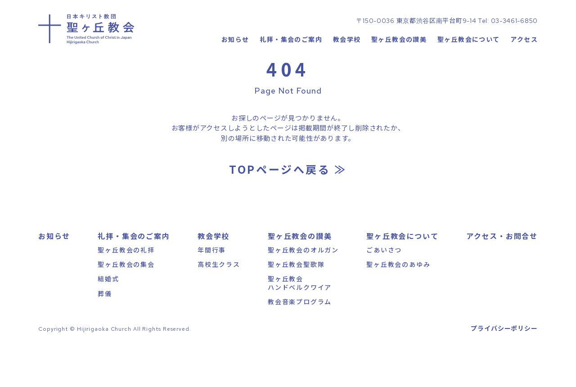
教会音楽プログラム (300, 340)
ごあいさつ (384, 288)
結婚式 (108, 317)
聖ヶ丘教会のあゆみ (398, 302)
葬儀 (105, 332)
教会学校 (346, 65)
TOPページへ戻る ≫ (288, 208)
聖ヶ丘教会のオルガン (303, 288)
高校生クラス (219, 302)
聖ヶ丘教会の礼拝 (126, 288)
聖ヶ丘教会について (468, 65)
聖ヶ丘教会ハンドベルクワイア (300, 321)
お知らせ (235, 65)
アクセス (524, 65)
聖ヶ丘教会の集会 (126, 302)
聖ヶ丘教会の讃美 (399, 65)
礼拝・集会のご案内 (291, 65)
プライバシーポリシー (504, 366)
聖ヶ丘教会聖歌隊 (296, 302)
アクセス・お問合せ (502, 274)
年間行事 (212, 288)
